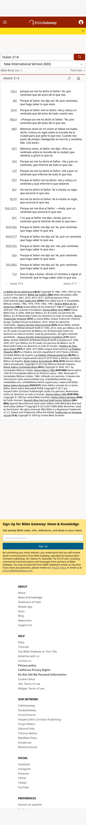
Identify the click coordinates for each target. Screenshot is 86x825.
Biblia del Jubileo (37, 294)
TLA (14, 274)
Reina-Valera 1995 (56, 394)
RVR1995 (11, 246)
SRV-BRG (11, 265)
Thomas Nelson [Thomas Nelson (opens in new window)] (28, 733)
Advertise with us (29, 656)
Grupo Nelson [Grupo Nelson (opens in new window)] (26, 724)
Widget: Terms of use (31, 688)
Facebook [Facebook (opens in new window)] (24, 764)
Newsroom (25, 620)
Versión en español (30, 804)
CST (14, 171)
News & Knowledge (30, 597)
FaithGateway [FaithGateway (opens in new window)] (26, 705)
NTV (14, 148)
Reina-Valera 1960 (44, 370)
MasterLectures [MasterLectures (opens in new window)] (27, 747)
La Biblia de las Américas (17, 291)
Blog (21, 616)
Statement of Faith (29, 602)
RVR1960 (11, 227)
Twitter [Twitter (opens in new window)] (22, 783)
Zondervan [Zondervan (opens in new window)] (25, 742)
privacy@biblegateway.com (17, 570)
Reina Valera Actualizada (38, 361)
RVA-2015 (11, 208)
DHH (14, 110)
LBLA (14, 91)
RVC (14, 218)
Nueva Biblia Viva (53, 309)
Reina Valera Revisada (16, 385)
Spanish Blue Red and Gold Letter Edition (47, 400)
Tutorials (23, 647)
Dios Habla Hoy (27, 300)
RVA (14, 255)
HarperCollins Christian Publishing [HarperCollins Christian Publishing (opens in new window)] (39, 719)
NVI (14, 161)
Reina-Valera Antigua (63, 397)
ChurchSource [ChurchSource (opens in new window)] (27, 715)
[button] (81, 22)
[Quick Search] (37, 57)
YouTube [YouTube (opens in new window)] (23, 787)
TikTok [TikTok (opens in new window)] (22, 778)
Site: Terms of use (29, 684)
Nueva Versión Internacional (34, 324)
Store (21, 611)
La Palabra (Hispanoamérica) (50, 355)
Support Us (25, 625)
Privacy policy (27, 665)
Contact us (24, 661)
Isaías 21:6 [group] (11, 78)
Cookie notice (26, 679)
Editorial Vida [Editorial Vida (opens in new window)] (26, 728)
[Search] (79, 57)
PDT (14, 180)
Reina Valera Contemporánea (20, 367)
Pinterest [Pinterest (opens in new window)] (23, 773)
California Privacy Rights (34, 670)
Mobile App (25, 607)
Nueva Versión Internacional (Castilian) (40, 337)
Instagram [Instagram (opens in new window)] (24, 769)
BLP (14, 189)
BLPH (13, 199)
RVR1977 (11, 236)
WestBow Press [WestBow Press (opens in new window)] (27, 738)
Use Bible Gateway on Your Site (37, 651)
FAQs (21, 642)
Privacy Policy (59, 567)
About (22, 593)
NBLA (13, 119)
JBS (15, 101)
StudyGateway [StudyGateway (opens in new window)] (27, 710)
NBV (14, 129)
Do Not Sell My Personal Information (42, 674)
